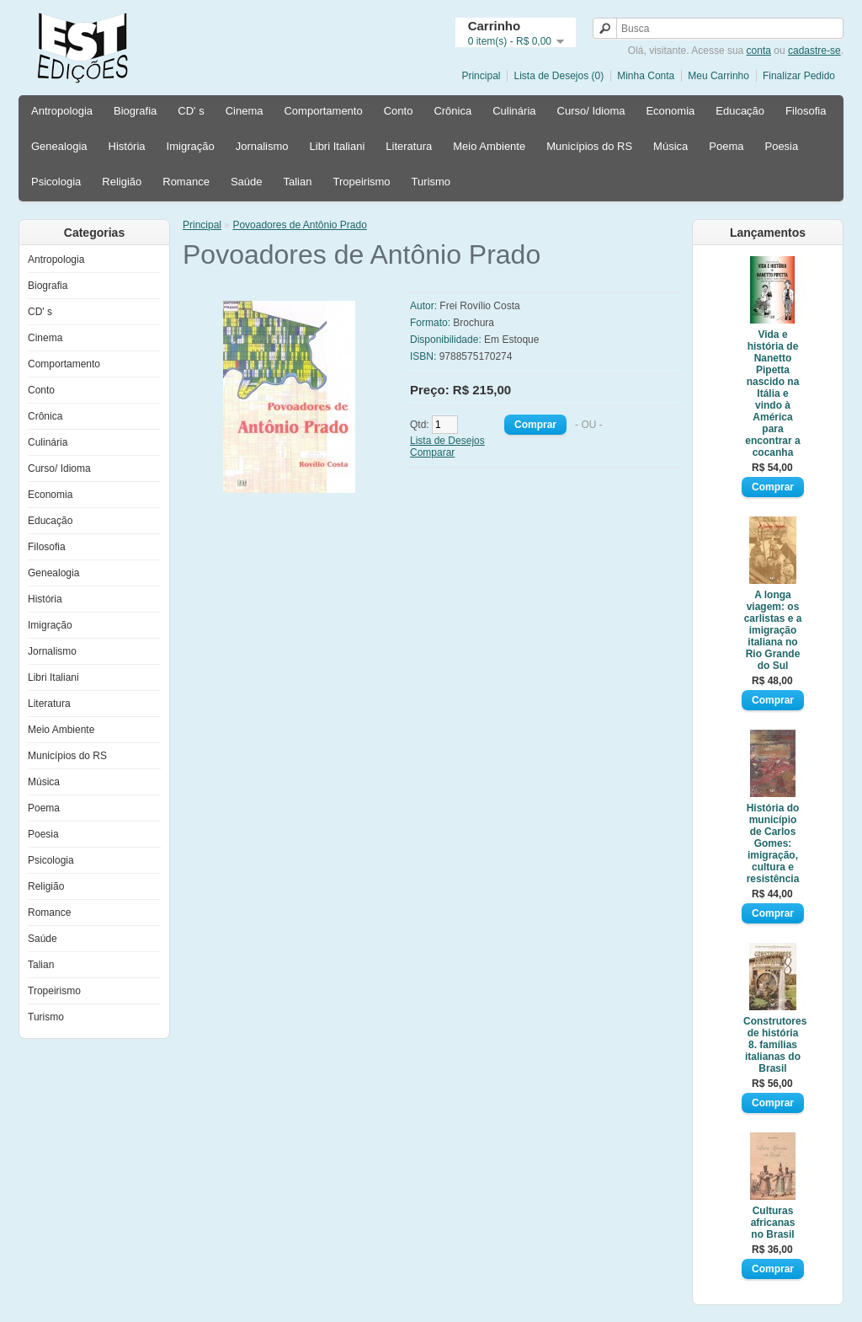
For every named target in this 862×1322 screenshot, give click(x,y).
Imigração (191, 146)
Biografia (135, 110)
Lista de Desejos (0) (558, 76)
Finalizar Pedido (799, 76)
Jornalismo (262, 146)
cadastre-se (814, 50)
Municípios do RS (589, 146)
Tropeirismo (361, 181)
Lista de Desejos (447, 441)
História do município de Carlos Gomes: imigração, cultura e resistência (773, 843)
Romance (186, 181)
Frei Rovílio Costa (479, 306)
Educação (740, 110)
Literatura (409, 146)
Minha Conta (645, 76)
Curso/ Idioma (591, 110)
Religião (121, 181)
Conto (398, 110)
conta (759, 50)
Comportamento (323, 110)
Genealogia (59, 146)
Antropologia (62, 110)
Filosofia (805, 110)
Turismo (431, 181)
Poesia (781, 146)
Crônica (452, 110)
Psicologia (56, 181)
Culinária (513, 110)
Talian (297, 181)
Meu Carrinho (718, 76)
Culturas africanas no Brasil (773, 1222)
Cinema (244, 110)
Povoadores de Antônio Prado (299, 225)
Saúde (247, 181)
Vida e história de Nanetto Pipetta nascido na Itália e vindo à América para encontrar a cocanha (772, 393)
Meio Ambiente (489, 146)
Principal (480, 76)
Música (670, 146)
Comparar (432, 452)
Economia (670, 110)
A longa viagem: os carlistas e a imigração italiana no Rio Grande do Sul (773, 630)
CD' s (191, 110)
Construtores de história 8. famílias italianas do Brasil (772, 1044)
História (127, 146)
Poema (726, 146)
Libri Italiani (337, 146)
